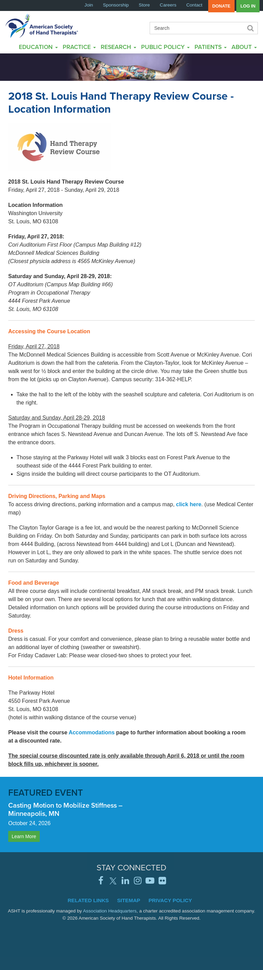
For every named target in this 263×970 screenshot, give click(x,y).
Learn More (24, 836)
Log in (247, 6)
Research (118, 46)
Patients (211, 46)
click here (188, 504)
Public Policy (165, 46)
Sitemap (128, 900)
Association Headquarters (110, 910)
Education (38, 46)
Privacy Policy (170, 900)
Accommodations (91, 732)
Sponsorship (116, 5)
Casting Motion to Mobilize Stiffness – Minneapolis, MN (65, 809)
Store (144, 5)
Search (250, 28)
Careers (168, 5)
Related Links (88, 900)
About (244, 46)
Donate (221, 6)
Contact (194, 5)
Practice (79, 46)
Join (89, 5)
